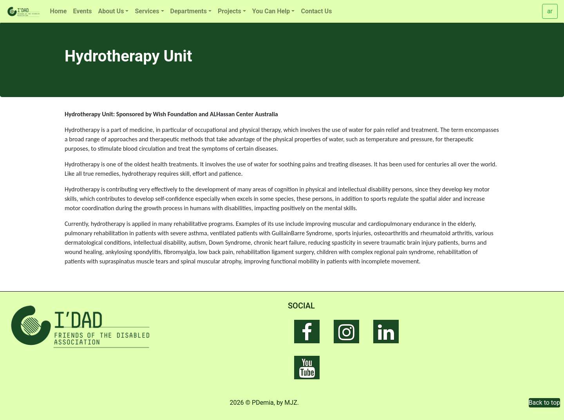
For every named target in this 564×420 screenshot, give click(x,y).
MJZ (290, 402)
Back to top (544, 402)
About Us (111, 11)
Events (82, 11)
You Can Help (271, 11)
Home (58, 11)
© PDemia (260, 402)
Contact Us (316, 11)
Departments (188, 11)
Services (147, 11)
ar (550, 11)
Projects (229, 11)
